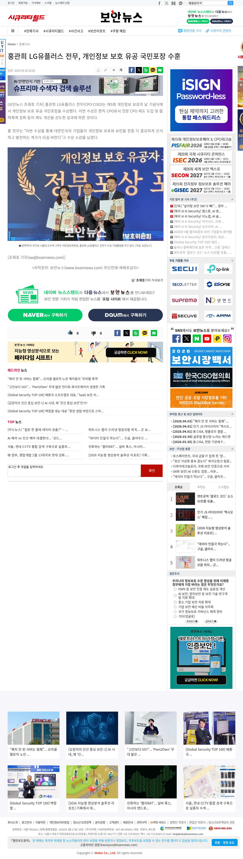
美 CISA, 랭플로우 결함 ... (199, 431)
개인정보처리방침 (59, 822)
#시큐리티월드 (54, 30)
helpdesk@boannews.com (188, 834)
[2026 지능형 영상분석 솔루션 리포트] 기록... (119, 455)
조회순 (179, 487)
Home (12, 44)
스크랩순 (223, 487)
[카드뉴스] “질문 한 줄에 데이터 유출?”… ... (38, 429)
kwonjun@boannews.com (119, 845)
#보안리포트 (97, 30)
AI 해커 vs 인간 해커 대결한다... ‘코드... (35, 438)
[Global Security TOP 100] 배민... (197, 242)
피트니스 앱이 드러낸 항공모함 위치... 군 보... (119, 429)
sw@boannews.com (46, 257)
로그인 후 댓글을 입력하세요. (74, 471)
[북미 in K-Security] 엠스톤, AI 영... (197, 211)
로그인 (11, 3)
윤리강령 (100, 822)
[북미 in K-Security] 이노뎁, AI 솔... (197, 216)
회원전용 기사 (192, 30)
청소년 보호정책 (82, 822)
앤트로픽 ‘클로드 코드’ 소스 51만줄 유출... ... (203, 252)
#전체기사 (31, 30)
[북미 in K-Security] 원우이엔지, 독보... (200, 237)
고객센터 (114, 822)
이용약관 (40, 822)
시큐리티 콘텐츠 (220, 30)
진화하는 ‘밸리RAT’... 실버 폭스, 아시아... (117, 446)
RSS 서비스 (159, 822)
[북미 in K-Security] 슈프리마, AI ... (197, 226)
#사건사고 (76, 30)
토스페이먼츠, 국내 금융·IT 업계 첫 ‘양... (199, 456)
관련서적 (142, 822)
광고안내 (26, 822)
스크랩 (48, 3)
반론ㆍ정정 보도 (225, 842)
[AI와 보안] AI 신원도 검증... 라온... (196, 471)
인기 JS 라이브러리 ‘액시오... (202, 426)
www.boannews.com (83, 267)
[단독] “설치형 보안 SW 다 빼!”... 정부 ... (200, 206)
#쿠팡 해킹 (118, 30)
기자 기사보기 (147, 280)
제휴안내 (128, 822)
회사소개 (13, 822)
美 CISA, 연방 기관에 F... (199, 442)
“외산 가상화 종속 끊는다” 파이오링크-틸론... (202, 461)
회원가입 (23, 3)
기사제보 (36, 3)
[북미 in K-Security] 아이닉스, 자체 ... (199, 221)
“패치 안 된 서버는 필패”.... (201, 421)
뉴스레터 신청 (62, 3)
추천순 (201, 487)
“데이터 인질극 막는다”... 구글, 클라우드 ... (118, 438)
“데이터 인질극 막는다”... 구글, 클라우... (199, 476)
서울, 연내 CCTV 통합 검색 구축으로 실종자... (39, 446)
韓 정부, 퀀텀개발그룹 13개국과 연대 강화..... (39, 455)
